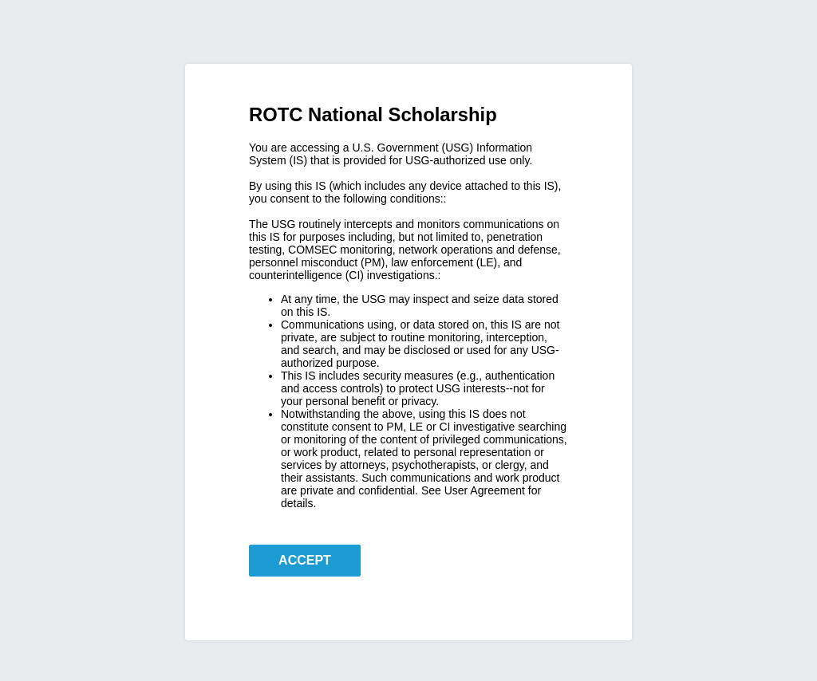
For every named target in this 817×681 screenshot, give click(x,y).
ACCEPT (304, 560)
